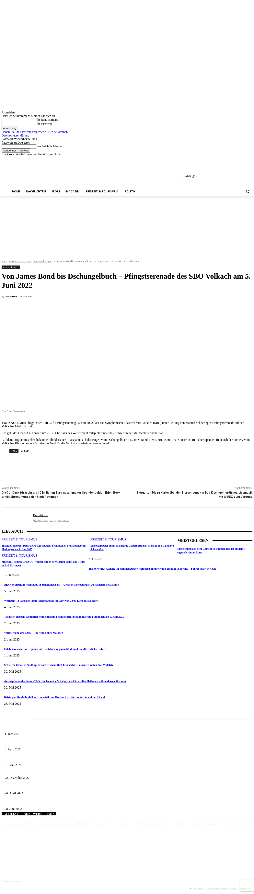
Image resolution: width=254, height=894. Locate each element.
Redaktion (11, 296)
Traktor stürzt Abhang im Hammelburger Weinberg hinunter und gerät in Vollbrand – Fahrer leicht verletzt (152, 568)
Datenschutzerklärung (15, 135)
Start (4, 261)
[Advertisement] (127, 225)
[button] (247, 191)
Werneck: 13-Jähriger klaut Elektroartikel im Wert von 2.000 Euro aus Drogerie (51, 600)
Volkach (25, 450)
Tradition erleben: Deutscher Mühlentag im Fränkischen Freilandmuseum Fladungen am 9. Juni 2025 (64, 616)
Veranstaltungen (42, 261)
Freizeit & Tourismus (20, 261)
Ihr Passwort (44, 123)
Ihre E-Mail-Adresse (49, 146)
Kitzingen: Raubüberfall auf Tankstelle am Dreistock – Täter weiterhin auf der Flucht (54, 697)
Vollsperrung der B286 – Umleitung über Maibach (33, 632)
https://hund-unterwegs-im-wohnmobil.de (51, 521)
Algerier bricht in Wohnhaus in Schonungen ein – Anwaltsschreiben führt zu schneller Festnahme (61, 584)
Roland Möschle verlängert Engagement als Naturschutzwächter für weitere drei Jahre (52, 802)
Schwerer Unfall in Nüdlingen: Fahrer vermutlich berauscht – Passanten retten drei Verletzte (58, 665)
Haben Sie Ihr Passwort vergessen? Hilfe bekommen (35, 132)
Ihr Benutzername (47, 119)
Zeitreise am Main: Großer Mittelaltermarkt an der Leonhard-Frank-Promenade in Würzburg (56, 758)
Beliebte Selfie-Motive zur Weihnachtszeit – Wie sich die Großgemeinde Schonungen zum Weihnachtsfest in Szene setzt (71, 771)
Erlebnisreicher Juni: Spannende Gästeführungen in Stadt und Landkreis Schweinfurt (55, 649)
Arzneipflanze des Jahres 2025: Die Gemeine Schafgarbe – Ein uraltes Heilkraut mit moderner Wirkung (65, 681)
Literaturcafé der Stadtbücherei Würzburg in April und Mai (37, 743)
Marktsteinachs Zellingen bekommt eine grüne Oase (33, 786)
